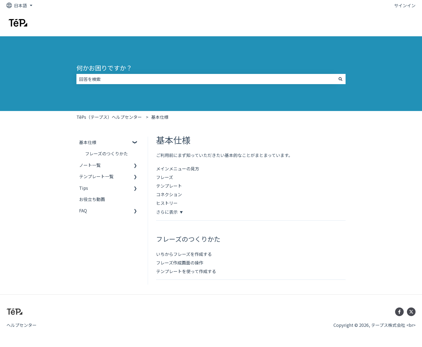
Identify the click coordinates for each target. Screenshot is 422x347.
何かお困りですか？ (104, 67)
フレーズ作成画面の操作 (179, 262)
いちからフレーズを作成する (184, 254)
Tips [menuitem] (83, 188)
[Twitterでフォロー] (411, 311)
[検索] (340, 79)
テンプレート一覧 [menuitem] (96, 176)
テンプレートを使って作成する (186, 271)
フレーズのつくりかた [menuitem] (106, 153)
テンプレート (169, 186)
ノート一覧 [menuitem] (90, 165)
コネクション (169, 194)
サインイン (405, 5)
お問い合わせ (397, 23)
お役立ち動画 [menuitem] (92, 199)
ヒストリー (167, 203)
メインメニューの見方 (177, 168)
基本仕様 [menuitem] (87, 142)
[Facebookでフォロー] (399, 311)
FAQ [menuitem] (83, 210)
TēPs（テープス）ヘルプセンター (109, 117)
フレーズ (164, 177)
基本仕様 (159, 117)
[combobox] (205, 79)
